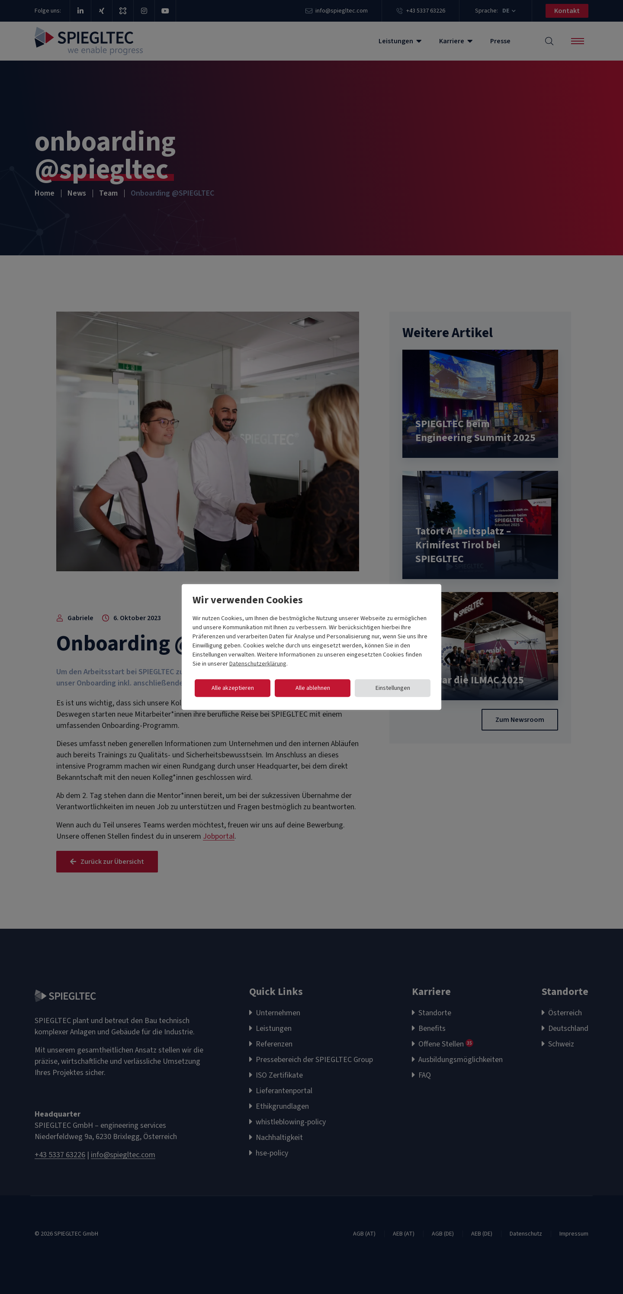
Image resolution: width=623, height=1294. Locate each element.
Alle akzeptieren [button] (233, 688)
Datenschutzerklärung (257, 664)
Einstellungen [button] (393, 688)
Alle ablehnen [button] (312, 688)
